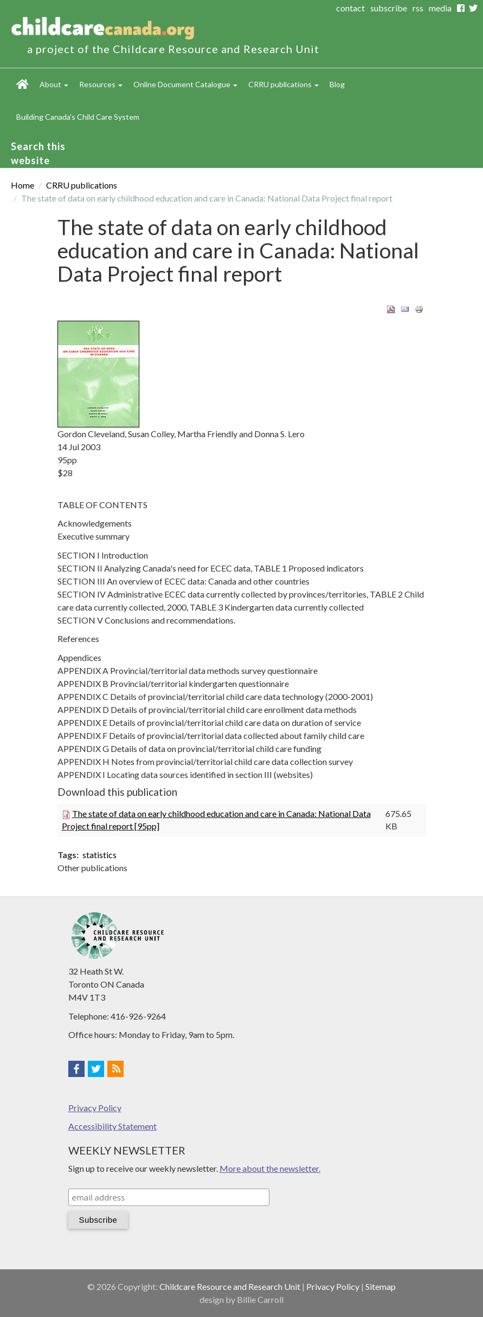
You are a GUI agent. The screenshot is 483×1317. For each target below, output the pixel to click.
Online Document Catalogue (185, 84)
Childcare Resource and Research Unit (229, 1286)
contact (350, 8)
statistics (99, 854)
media (440, 8)
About (54, 84)
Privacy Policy (94, 1107)
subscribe (388, 8)
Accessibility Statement (112, 1126)
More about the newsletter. (270, 1168)
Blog (337, 84)
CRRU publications (283, 84)
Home (22, 84)
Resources (101, 84)
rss (418, 8)
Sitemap (380, 1286)
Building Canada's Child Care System (77, 116)
